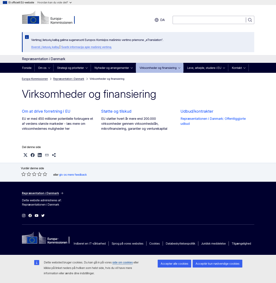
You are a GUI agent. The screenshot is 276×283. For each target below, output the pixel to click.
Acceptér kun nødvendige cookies (217, 263)
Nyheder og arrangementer (111, 68)
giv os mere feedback (73, 174)
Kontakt (237, 68)
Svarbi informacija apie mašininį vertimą (86, 47)
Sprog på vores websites (127, 243)
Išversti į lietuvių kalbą (45, 47)
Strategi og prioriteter (70, 68)
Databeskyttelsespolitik (180, 243)
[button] (25, 155)
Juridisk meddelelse (213, 243)
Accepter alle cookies (174, 263)
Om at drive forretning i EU (46, 111)
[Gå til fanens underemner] (50, 68)
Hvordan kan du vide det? (54, 2)
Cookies (154, 243)
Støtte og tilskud (116, 111)
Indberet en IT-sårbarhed (90, 243)
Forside (27, 68)
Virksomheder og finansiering (158, 68)
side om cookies (122, 262)
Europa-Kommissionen (35, 78)
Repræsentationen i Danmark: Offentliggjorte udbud (213, 121)
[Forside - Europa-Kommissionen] (50, 18)
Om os (42, 68)
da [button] (159, 20)
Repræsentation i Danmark (68, 78)
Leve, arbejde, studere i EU (204, 68)
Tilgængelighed (241, 243)
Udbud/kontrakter (196, 111)
